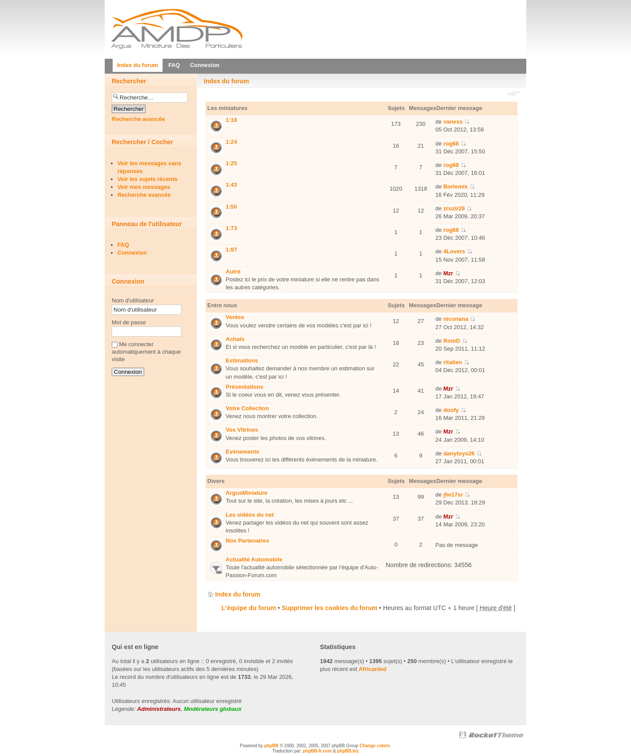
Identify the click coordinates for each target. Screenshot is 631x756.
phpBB (271, 745)
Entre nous (222, 305)
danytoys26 (459, 453)
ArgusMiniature (246, 493)
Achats (235, 339)
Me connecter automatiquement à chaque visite (146, 351)
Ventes (235, 317)
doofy (451, 410)
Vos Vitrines (242, 429)
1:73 (231, 228)
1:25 (231, 163)
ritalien (452, 362)
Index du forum (226, 81)
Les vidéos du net (250, 514)
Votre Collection (247, 408)
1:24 (231, 141)
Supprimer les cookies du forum (329, 607)
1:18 (231, 120)
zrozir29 (454, 208)
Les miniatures (227, 108)
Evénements (242, 451)
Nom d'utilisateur (133, 300)
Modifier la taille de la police (513, 94)
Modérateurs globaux (212, 709)
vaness (453, 121)
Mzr (448, 273)
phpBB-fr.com (317, 751)
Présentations (244, 386)
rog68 (451, 143)
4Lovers (454, 251)
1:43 (231, 184)
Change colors (374, 745)
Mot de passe (129, 322)
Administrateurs (159, 709)
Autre (233, 271)
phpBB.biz (347, 751)
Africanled (372, 669)
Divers (216, 481)
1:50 (231, 206)
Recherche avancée (138, 119)
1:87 (231, 249)
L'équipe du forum (249, 607)
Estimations (242, 360)
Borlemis (455, 186)
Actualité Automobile (254, 559)
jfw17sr (453, 494)
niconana (455, 319)
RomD (451, 340)
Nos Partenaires (247, 540)
